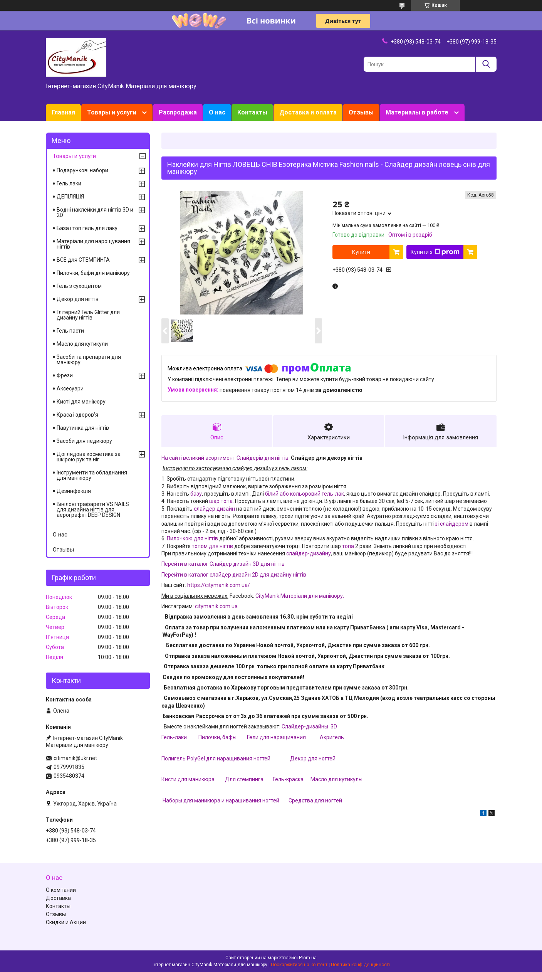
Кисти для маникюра (188, 779)
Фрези (65, 375)
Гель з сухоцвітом (79, 286)
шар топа (221, 501)
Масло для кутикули (82, 344)
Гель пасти (70, 331)
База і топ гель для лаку (87, 228)
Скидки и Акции (66, 922)
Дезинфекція (74, 491)
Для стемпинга (244, 779)
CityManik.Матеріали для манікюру (299, 596)
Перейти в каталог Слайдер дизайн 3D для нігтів (223, 564)
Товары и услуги (111, 112)
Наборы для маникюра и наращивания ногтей (221, 800)
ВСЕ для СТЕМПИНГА (83, 260)
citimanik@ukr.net (75, 758)
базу (195, 494)
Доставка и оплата (308, 112)
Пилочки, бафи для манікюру (93, 273)
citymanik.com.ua (216, 606)
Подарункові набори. (83, 170)
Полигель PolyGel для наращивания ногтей (216, 758)
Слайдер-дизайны (305, 726)
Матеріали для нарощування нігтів (93, 244)
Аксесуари (70, 388)
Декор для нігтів (78, 299)
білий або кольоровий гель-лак (304, 494)
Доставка (58, 898)
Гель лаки (69, 183)
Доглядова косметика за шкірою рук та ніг (89, 456)
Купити (361, 252)
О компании (61, 890)
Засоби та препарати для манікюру (89, 359)
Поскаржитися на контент (299, 964)
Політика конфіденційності (360, 964)
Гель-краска (288, 779)
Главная (63, 112)
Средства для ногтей (315, 800)
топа (348, 546)
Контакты (252, 112)
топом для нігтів (212, 546)
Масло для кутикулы (336, 779)
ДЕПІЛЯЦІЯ (70, 196)
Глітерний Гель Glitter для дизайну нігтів (88, 315)
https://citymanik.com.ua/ (218, 585)
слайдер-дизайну (308, 553)
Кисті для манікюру (81, 402)
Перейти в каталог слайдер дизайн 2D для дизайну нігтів (233, 575)
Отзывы (361, 112)
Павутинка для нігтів (83, 428)
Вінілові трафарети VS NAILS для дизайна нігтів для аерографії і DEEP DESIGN (93, 509)
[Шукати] (486, 64)
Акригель (332, 737)
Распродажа (178, 112)
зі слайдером (451, 524)
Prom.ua (308, 957)
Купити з (435, 252)
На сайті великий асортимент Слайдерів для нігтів (225, 458)
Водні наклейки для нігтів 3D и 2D (95, 212)
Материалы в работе (417, 112)
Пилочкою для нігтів (192, 538)
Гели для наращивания (276, 737)
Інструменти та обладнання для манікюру (92, 475)
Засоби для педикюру (84, 441)
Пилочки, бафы (217, 737)
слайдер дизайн (214, 509)
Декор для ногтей (313, 758)
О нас (217, 112)
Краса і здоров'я (77, 415)
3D (333, 726)
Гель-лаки (174, 737)
